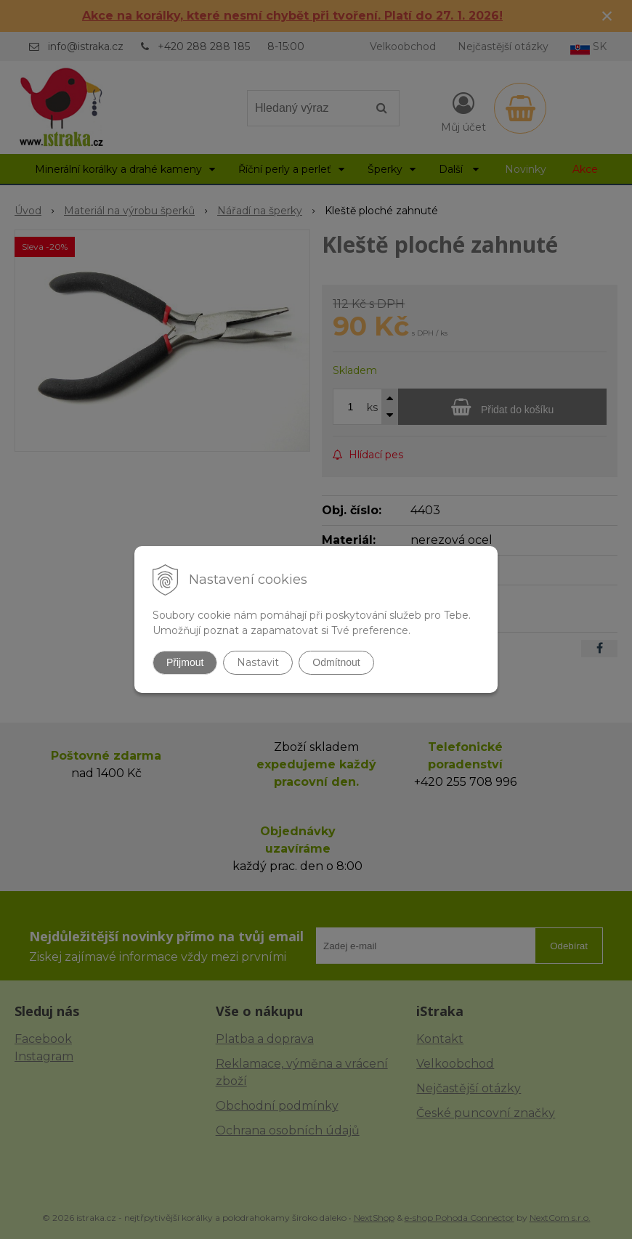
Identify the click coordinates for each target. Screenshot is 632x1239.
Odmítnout (336, 662)
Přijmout (184, 662)
